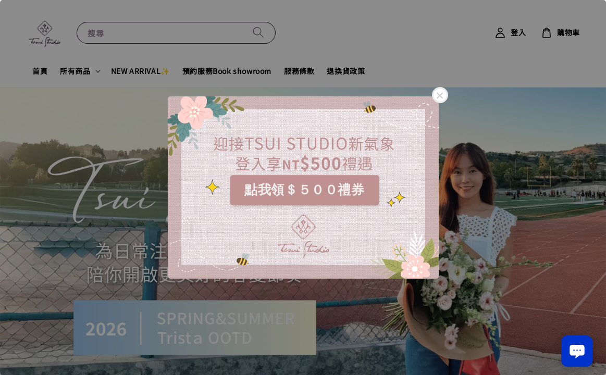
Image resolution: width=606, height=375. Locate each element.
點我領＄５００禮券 (304, 189)
